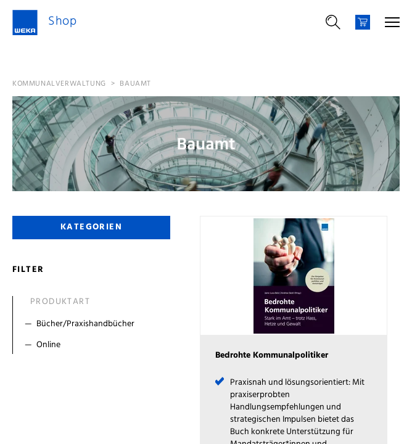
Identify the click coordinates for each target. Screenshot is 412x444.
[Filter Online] (94, 345)
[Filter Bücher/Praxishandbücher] (94, 324)
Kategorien (91, 227)
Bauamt (135, 84)
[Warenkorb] (362, 22)
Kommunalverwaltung (59, 84)
